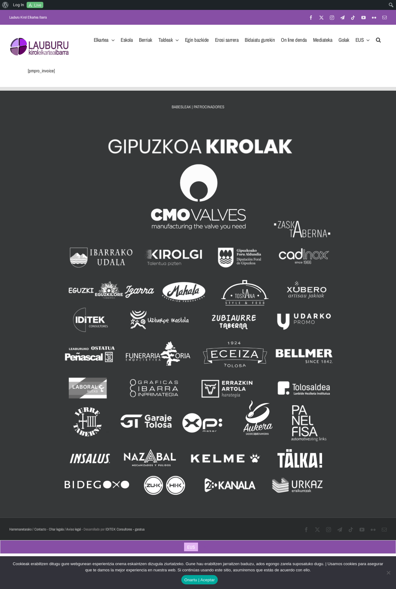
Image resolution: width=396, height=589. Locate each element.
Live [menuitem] (37, 5)
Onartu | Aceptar (199, 580)
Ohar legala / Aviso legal (65, 529)
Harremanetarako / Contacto (27, 529)
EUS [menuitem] (191, 547)
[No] (388, 573)
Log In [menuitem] (18, 4)
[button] (378, 38)
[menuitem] (5, 5)
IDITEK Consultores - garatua (124, 529)
